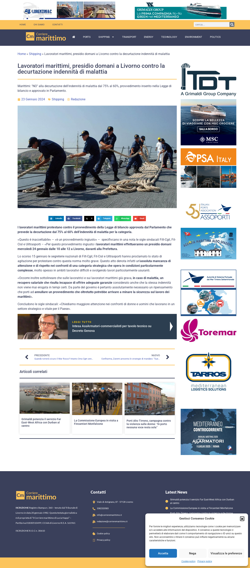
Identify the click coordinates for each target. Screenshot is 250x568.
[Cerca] (231, 24)
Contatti (57, 24)
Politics (215, 36)
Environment (193, 36)
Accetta (163, 553)
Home (23, 24)
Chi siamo (39, 24)
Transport (129, 36)
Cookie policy (188, 561)
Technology (169, 36)
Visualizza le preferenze (226, 553)
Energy (148, 36)
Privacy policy (204, 561)
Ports (87, 36)
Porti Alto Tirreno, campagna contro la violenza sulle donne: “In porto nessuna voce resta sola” (149, 424)
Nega (192, 553)
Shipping (106, 37)
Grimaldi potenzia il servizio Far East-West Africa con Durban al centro (41, 422)
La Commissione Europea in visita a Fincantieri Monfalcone (96, 422)
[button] (242, 518)
